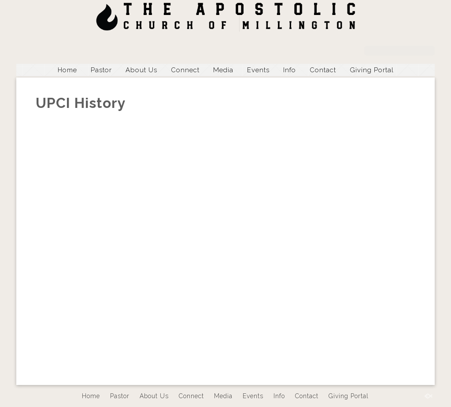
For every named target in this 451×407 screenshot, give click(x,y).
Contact (323, 70)
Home (67, 70)
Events (258, 70)
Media (223, 70)
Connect (185, 70)
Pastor (101, 70)
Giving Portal (372, 70)
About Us (141, 70)
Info (289, 70)
